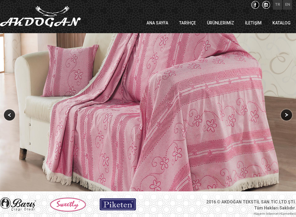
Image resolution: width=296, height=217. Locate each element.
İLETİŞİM (253, 22)
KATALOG (281, 22)
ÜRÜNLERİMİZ (220, 22)
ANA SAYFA (157, 22)
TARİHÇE (187, 22)
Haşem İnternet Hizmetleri (275, 214)
